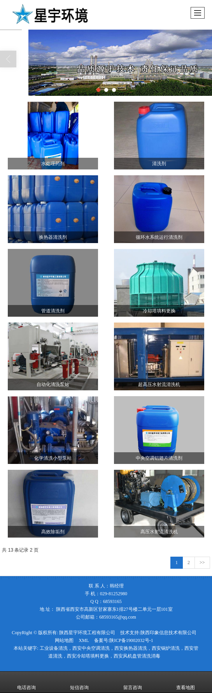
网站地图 (64, 640)
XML (84, 640)
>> (202, 562)
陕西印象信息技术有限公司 (168, 632)
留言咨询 (132, 682)
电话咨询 (26, 682)
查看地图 (185, 682)
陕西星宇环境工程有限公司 (87, 632)
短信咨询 (79, 682)
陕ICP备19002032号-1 (131, 640)
